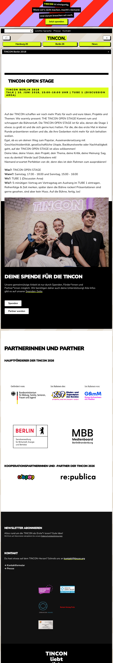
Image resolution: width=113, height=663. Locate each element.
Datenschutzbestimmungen (52, 536)
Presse (57, 30)
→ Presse (9, 568)
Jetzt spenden (56, 21)
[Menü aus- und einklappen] (106, 38)
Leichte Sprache (43, 30)
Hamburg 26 (22, 44)
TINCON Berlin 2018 (15, 51)
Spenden (13, 303)
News (95, 44)
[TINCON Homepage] (56, 38)
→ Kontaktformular (14, 565)
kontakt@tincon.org (74, 558)
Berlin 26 (59, 44)
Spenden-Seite (34, 291)
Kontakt (67, 30)
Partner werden (16, 311)
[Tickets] (6, 38)
